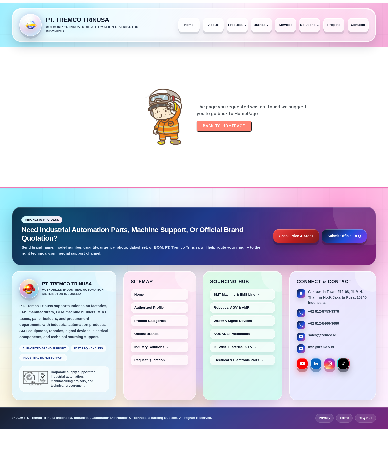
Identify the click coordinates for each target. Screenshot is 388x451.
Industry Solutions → (151, 347)
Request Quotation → (151, 360)
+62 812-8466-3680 (323, 323)
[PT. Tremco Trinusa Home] (95, 25)
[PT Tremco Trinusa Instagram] (329, 363)
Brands (261, 25)
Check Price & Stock (296, 236)
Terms (344, 418)
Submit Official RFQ (344, 236)
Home (188, 25)
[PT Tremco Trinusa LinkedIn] (315, 363)
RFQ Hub (365, 418)
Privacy (324, 418)
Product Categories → (152, 321)
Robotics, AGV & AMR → (234, 307)
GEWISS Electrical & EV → (235, 347)
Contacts (358, 25)
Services (285, 25)
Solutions (309, 25)
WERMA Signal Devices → (235, 321)
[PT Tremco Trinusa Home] (29, 288)
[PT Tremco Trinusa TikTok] (343, 363)
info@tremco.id (321, 347)
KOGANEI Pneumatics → (234, 334)
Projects (333, 25)
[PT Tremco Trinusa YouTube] (302, 363)
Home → (141, 294)
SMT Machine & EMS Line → (237, 294)
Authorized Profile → (151, 307)
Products (237, 25)
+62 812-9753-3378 (323, 311)
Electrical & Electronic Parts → (239, 360)
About (213, 25)
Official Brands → (148, 334)
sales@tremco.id (322, 335)
